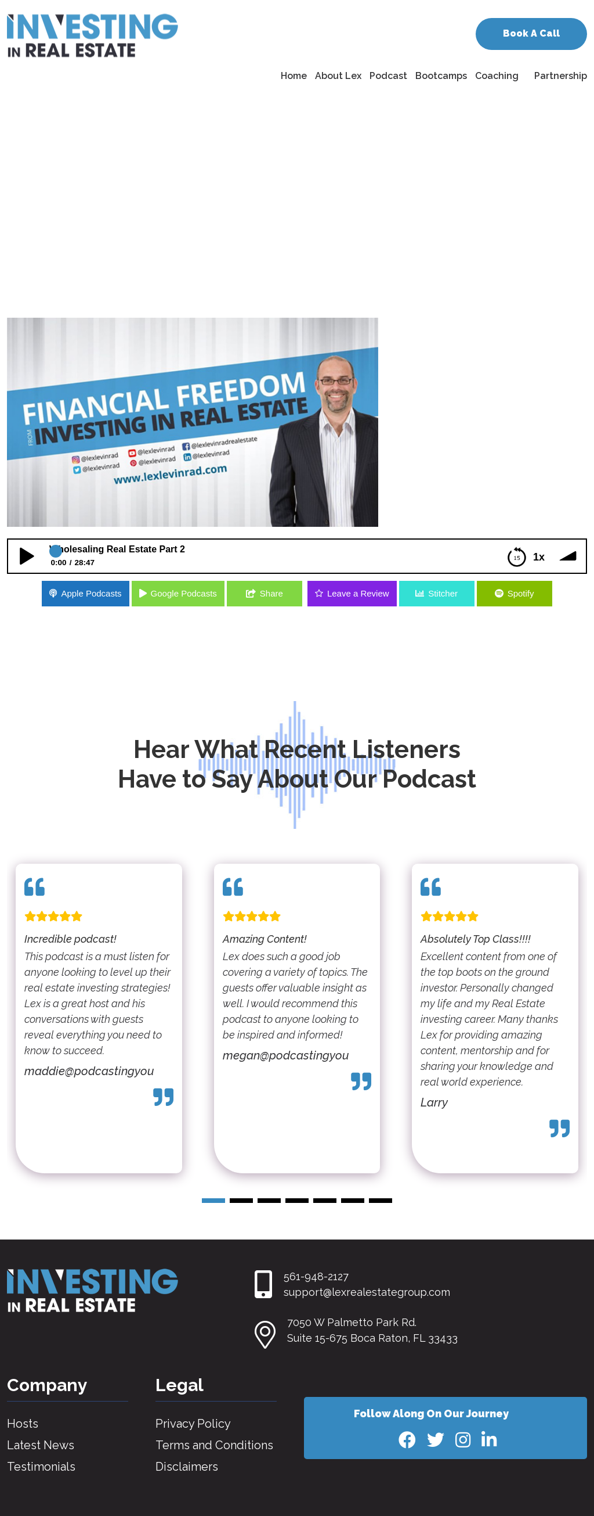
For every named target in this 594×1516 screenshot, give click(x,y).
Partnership (560, 75)
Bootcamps (441, 75)
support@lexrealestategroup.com (367, 1292)
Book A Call (531, 33)
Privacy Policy (193, 1424)
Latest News (40, 1445)
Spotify (521, 593)
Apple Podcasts (91, 593)
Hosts (22, 1424)
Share (271, 593)
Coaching (497, 75)
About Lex (338, 75)
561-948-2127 (316, 1276)
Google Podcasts (184, 593)
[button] (213, 1200)
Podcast (388, 75)
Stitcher (443, 593)
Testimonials (41, 1467)
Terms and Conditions (214, 1445)
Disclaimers (186, 1467)
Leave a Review (358, 593)
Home (294, 75)
